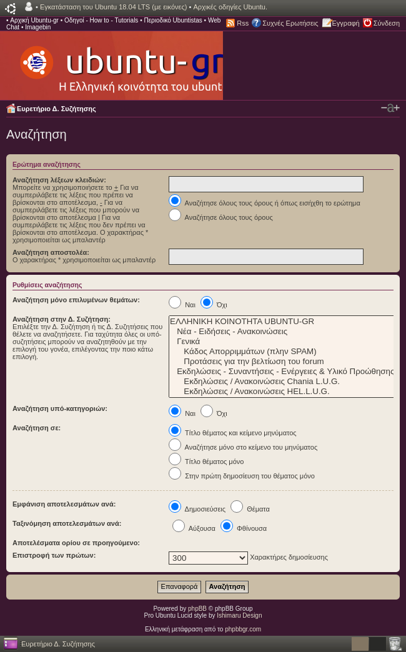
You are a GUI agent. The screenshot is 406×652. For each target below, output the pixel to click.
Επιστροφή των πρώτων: (54, 555)
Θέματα (250, 509)
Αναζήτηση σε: (36, 428)
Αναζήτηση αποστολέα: (50, 252)
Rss (243, 23)
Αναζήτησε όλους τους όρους (221, 217)
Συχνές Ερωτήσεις (290, 23)
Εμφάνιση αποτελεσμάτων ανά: (64, 504)
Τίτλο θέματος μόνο (206, 461)
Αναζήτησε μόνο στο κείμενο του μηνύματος (243, 447)
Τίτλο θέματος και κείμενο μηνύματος (233, 433)
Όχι (214, 305)
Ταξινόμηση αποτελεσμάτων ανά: (66, 523)
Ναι (182, 305)
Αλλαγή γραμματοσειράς (390, 108)
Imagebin (38, 27)
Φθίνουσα (243, 528)
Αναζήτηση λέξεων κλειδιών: (59, 180)
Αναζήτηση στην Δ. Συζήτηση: (61, 319)
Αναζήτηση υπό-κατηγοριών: (59, 408)
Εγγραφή (346, 23)
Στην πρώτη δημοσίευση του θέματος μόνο (242, 476)
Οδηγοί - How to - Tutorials (101, 20)
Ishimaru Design (239, 615)
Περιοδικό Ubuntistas (173, 20)
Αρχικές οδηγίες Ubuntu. (230, 7)
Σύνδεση (387, 23)
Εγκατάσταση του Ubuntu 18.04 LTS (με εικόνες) (113, 7)
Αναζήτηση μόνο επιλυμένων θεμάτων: (76, 300)
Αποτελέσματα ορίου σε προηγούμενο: (76, 542)
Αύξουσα (193, 528)
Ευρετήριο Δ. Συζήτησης (56, 108)
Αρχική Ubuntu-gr (34, 20)
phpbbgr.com (243, 629)
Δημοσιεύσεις (197, 509)
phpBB (197, 608)
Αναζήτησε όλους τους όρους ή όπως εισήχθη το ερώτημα (264, 203)
